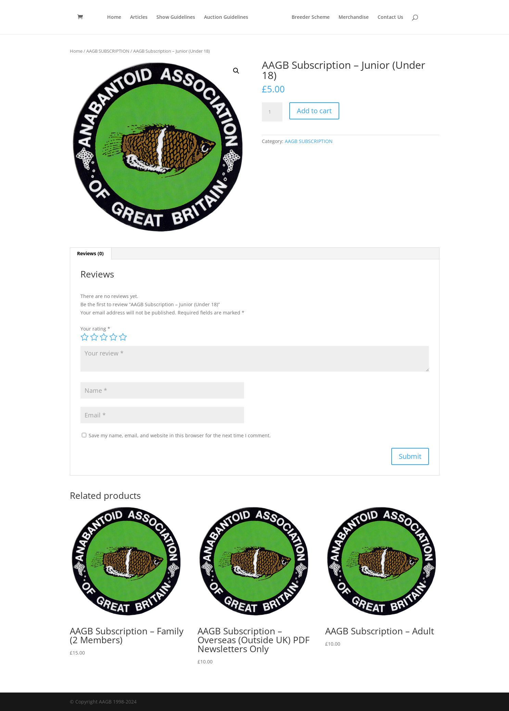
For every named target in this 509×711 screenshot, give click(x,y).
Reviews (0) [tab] (90, 253)
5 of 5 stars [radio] (123, 337)
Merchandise (354, 17)
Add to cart (314, 110)
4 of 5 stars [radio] (113, 337)
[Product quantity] (272, 111)
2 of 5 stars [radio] (94, 337)
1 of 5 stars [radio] (84, 337)
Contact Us (390, 17)
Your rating (95, 328)
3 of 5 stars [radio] (104, 337)
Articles (139, 17)
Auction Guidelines (226, 17)
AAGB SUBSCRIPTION (107, 51)
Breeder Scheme (311, 17)
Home (114, 17)
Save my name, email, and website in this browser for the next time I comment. (180, 435)
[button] (236, 71)
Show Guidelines (175, 17)
